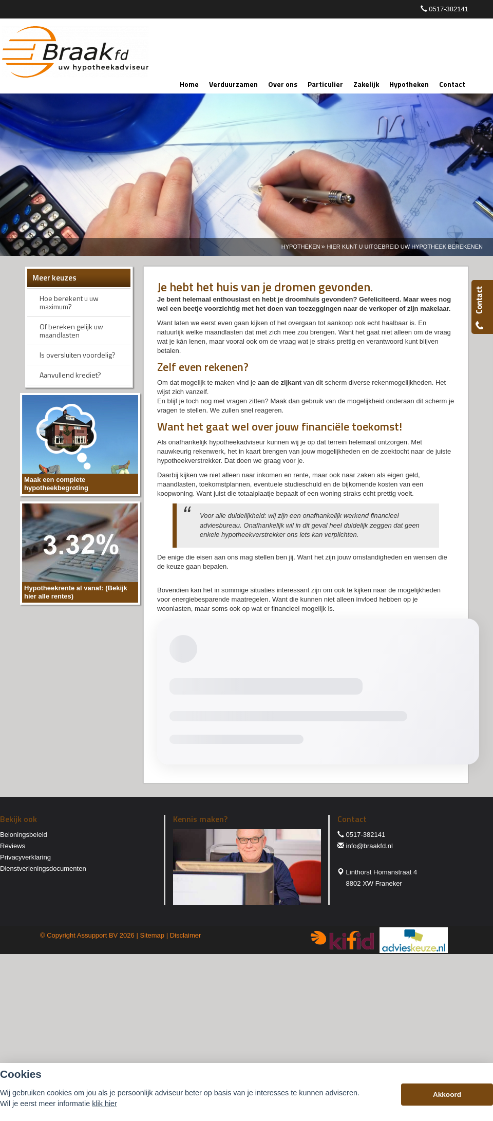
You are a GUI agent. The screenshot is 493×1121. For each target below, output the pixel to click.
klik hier (104, 1103)
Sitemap (152, 935)
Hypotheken (300, 247)
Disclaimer (185, 935)
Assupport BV (97, 935)
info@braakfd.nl (369, 846)
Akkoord (447, 1094)
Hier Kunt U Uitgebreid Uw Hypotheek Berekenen (405, 247)
